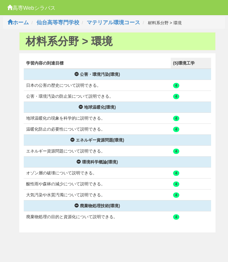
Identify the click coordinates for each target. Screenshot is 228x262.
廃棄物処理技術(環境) (97, 205)
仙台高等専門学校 (58, 22)
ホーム (18, 22)
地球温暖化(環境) (97, 107)
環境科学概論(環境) (97, 162)
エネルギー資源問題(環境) (97, 140)
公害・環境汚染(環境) (97, 74)
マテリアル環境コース (113, 22)
